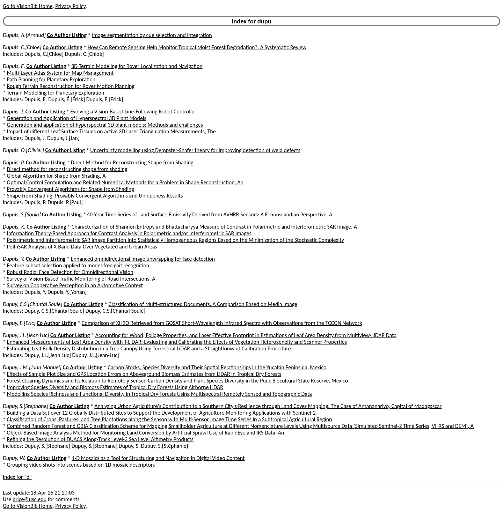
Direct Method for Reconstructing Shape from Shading (132, 162)
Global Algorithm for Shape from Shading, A (56, 175)
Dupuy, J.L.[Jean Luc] (26, 335)
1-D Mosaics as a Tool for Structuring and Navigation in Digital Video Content (158, 458)
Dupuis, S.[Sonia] (22, 214)
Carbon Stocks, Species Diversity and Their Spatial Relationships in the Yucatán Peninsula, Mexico (217, 367)
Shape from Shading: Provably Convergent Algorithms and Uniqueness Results (95, 195)
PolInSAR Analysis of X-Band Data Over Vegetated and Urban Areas (82, 246)
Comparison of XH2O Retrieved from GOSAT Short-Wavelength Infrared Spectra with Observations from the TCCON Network (222, 323)
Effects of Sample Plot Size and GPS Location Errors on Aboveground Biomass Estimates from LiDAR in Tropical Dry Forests (144, 374)
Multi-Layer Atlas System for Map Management (60, 72)
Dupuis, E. (14, 66)
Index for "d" (17, 477)
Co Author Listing (67, 35)
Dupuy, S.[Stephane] (25, 406)
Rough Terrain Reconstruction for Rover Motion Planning (70, 86)
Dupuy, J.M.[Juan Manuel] (32, 367)
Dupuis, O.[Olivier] (23, 150)
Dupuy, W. (14, 458)
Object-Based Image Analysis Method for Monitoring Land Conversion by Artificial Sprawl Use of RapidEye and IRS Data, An (145, 432)
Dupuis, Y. (13, 258)
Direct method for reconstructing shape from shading (67, 169)
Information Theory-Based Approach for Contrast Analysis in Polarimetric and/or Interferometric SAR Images (129, 233)
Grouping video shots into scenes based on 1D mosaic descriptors (81, 464)
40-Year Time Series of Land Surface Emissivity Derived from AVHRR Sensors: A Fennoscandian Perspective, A (209, 214)
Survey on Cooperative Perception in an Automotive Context (75, 285)
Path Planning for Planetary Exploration (51, 79)
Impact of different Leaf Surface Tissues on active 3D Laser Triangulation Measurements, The (111, 131)
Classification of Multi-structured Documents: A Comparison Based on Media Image (203, 304)
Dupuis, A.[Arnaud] (24, 35)
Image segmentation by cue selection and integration (152, 35)
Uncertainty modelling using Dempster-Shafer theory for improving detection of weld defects (195, 150)
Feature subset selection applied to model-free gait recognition (78, 265)
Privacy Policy (70, 6)
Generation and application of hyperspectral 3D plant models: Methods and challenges (105, 124)
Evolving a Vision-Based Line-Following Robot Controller (133, 111)
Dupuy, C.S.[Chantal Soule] (32, 304)
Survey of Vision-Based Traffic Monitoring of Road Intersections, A (81, 278)
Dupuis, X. (14, 226)
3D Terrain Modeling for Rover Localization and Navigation (137, 66)
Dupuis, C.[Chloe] (22, 47)
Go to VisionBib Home (27, 6)
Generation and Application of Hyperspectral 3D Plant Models (76, 118)
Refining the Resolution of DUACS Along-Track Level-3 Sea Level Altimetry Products (100, 439)
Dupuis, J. (13, 111)
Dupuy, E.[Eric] (19, 323)
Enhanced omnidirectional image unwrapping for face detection (143, 258)
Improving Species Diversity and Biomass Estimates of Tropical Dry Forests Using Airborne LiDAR (115, 387)
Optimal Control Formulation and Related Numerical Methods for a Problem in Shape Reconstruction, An (125, 182)
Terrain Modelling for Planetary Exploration (55, 92)
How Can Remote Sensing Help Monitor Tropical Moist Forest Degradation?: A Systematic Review (197, 47)
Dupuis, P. (13, 162)
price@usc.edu (29, 499)
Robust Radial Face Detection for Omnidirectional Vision (70, 272)
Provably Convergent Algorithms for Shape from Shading (70, 189)
